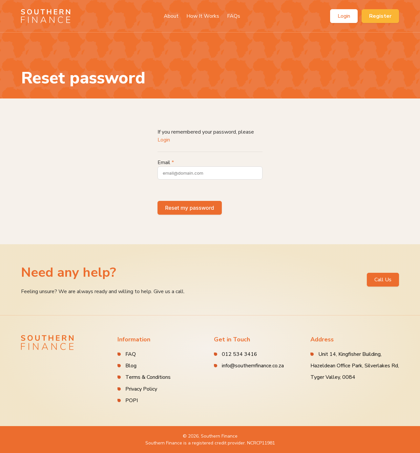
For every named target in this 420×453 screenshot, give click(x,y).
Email (164, 162)
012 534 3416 (239, 354)
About (171, 16)
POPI (131, 400)
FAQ (130, 354)
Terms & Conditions (148, 377)
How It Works (202, 16)
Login (344, 16)
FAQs (233, 16)
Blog (130, 365)
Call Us (382, 279)
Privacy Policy (141, 389)
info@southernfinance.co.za (253, 365)
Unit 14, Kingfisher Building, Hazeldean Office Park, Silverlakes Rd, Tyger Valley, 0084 (354, 366)
